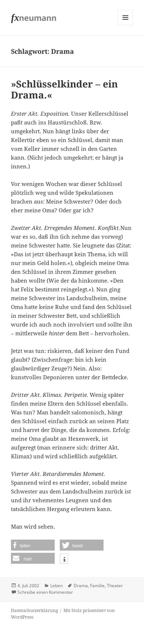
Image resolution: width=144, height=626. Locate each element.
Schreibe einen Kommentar (45, 592)
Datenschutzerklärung (34, 610)
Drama (81, 585)
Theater (115, 585)
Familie (97, 585)
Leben (56, 585)
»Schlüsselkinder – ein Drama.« (64, 89)
